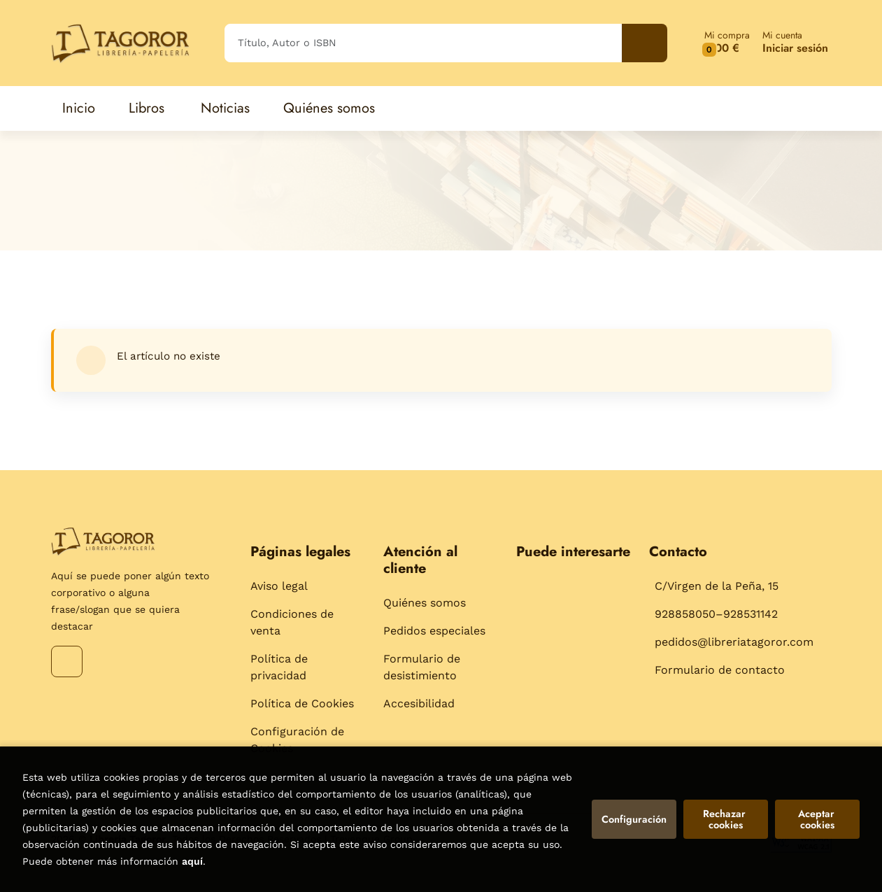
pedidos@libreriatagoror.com (734, 642)
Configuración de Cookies (297, 740)
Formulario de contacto (720, 670)
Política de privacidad (279, 667)
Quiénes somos (424, 602)
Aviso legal (279, 586)
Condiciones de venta (292, 622)
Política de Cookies (302, 703)
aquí (192, 861)
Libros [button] (146, 108)
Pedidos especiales (434, 630)
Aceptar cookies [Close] (817, 819)
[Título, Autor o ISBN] (424, 43)
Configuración (634, 819)
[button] (727, 43)
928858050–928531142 (716, 614)
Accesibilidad (419, 703)
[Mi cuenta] (795, 43)
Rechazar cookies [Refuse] (725, 819)
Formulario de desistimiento (421, 667)
